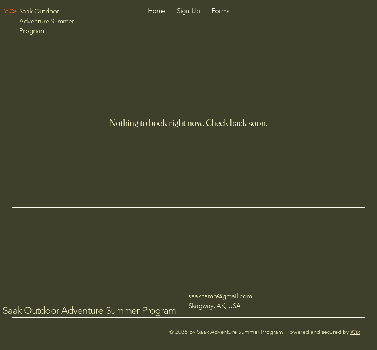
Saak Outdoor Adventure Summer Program (89, 310)
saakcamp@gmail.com (220, 296)
